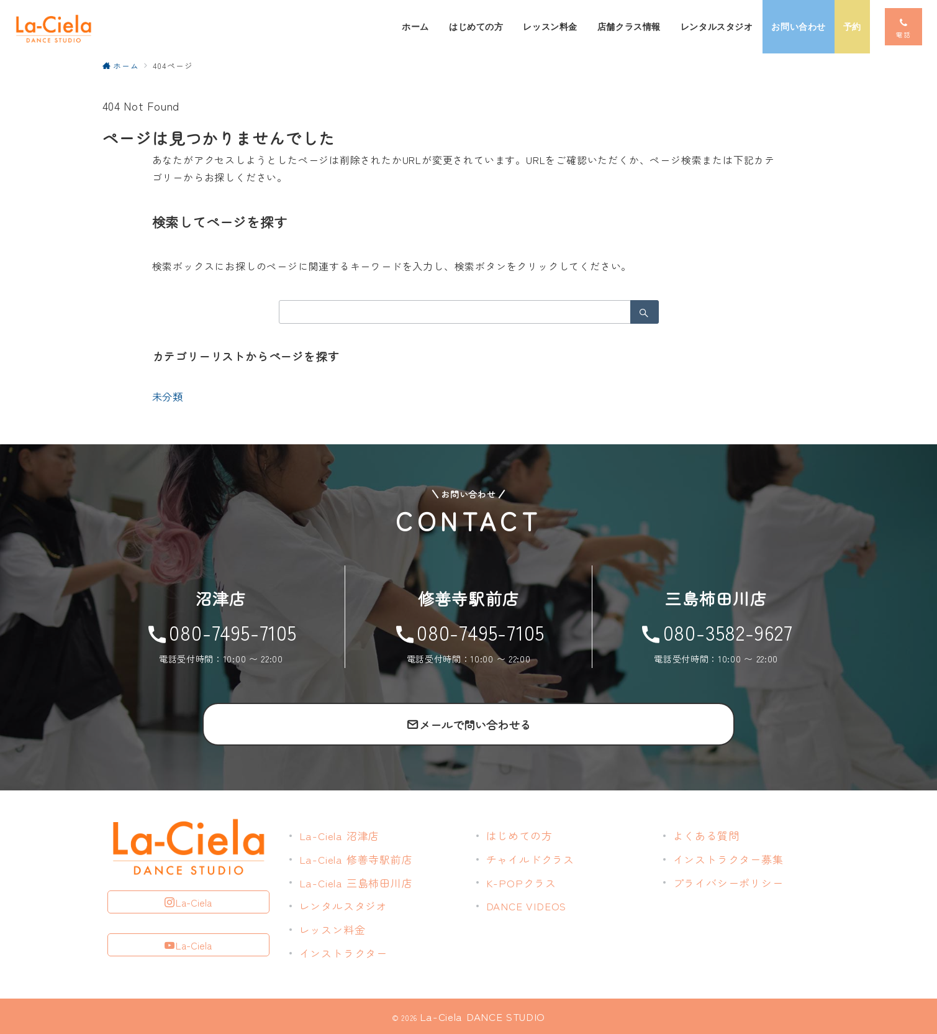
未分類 (167, 396)
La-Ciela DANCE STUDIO (482, 1016)
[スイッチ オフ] (903, 27)
